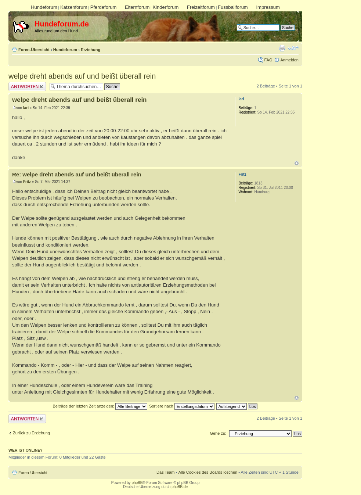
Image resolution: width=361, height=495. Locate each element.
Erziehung (90, 49)
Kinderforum (165, 7)
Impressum (267, 7)
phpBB (136, 483)
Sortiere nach (181, 406)
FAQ (268, 60)
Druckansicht (282, 48)
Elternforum (137, 7)
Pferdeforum (103, 7)
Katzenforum (73, 7)
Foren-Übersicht (34, 49)
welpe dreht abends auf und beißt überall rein (82, 76)
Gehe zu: (218, 433)
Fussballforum (233, 7)
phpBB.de (180, 487)
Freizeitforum (201, 7)
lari (26, 108)
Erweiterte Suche (279, 33)
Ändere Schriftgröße (293, 48)
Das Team (165, 472)
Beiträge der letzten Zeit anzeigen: (100, 406)
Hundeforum (44, 7)
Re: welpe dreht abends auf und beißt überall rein (76, 174)
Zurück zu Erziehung (31, 433)
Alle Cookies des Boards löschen (207, 472)
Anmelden (289, 60)
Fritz (27, 182)
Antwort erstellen (27, 86)
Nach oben (297, 163)
